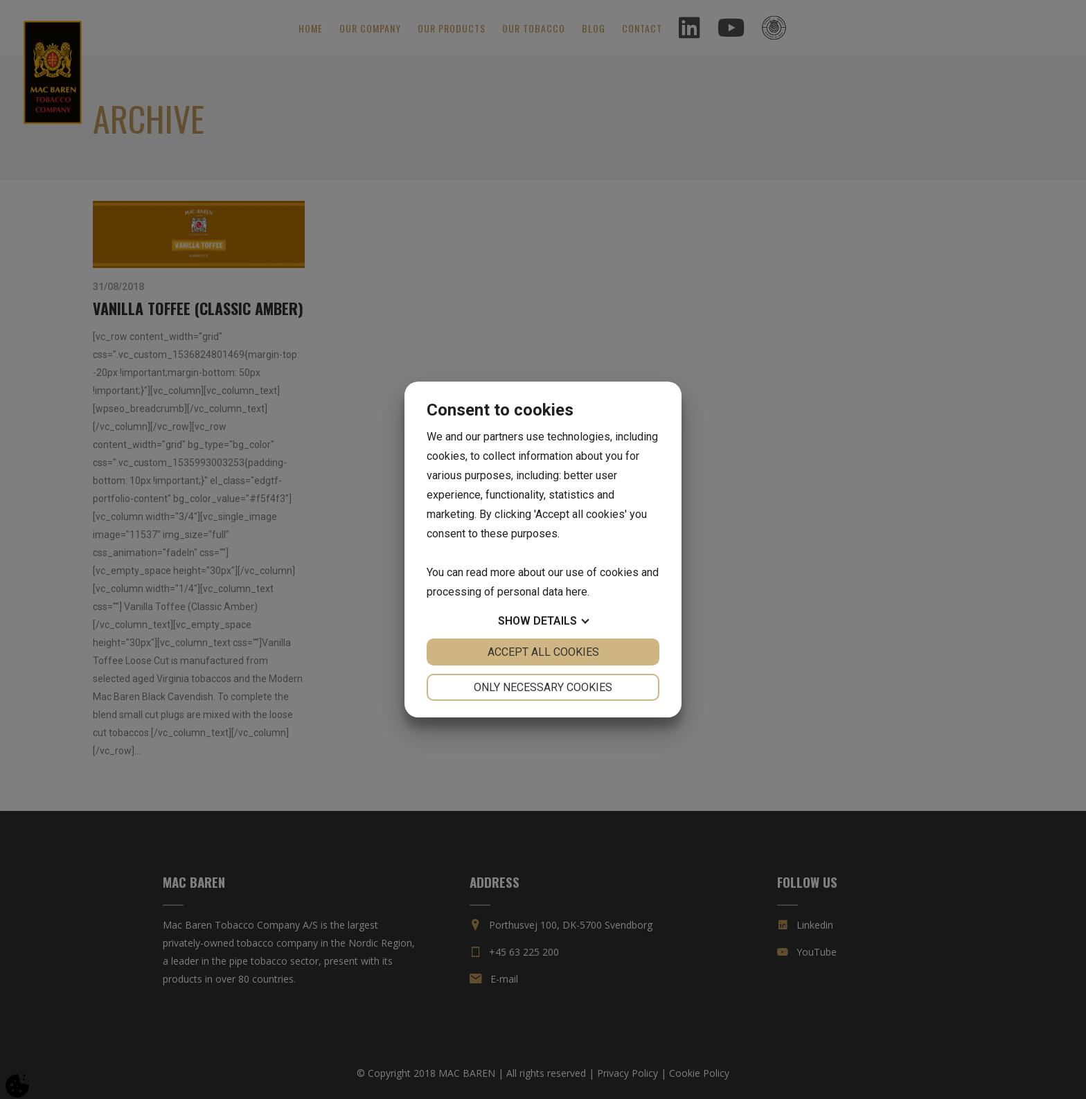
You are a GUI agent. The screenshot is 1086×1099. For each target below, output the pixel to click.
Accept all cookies (543, 652)
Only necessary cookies (543, 687)
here (576, 591)
